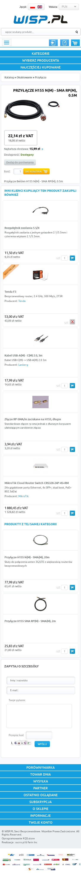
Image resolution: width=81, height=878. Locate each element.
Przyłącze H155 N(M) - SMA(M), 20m (27, 557)
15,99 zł (34, 149)
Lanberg (23, 364)
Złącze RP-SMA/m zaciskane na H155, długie (33, 419)
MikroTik (23, 496)
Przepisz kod (16, 735)
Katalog (9, 77)
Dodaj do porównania (20, 162)
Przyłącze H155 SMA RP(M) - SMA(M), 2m (30, 621)
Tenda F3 (10, 291)
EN (39, 7)
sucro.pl (20, 842)
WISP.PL (40, 19)
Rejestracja (64, 42)
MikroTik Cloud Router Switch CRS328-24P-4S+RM (37, 483)
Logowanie (53, 42)
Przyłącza (40, 77)
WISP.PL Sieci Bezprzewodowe (22, 831)
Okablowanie (24, 77)
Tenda (21, 301)
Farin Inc (32, 842)
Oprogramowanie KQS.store (18, 838)
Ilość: (7, 171)
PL (32, 7)
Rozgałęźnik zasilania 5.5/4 (22, 228)
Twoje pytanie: (17, 700)
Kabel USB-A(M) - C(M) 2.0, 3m (23, 355)
